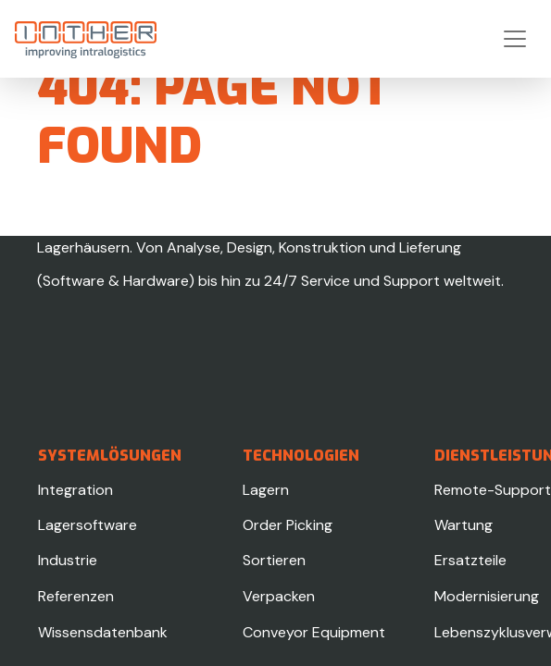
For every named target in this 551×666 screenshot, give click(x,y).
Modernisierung (486, 596)
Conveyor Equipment (314, 632)
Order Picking (287, 525)
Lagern (266, 490)
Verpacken (279, 596)
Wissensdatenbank (103, 632)
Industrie (67, 560)
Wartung (463, 525)
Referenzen (76, 596)
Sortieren (274, 560)
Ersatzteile (470, 560)
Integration (75, 490)
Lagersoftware (87, 525)
